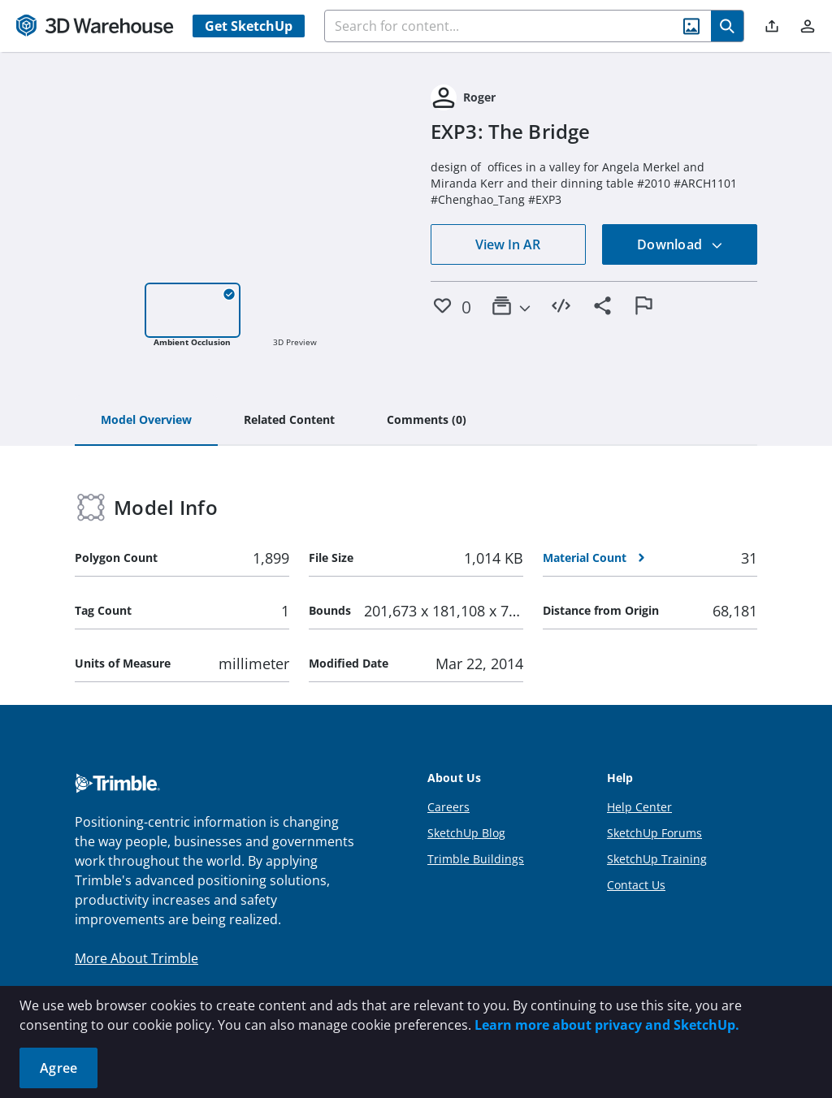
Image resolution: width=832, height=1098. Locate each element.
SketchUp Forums (654, 833)
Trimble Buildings (475, 859)
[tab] (146, 421)
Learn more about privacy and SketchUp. (606, 1025)
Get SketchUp (248, 26)
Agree (58, 1068)
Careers (448, 807)
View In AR (507, 244)
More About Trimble (136, 958)
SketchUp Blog (466, 833)
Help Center (639, 807)
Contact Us (636, 885)
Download (680, 244)
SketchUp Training (657, 859)
